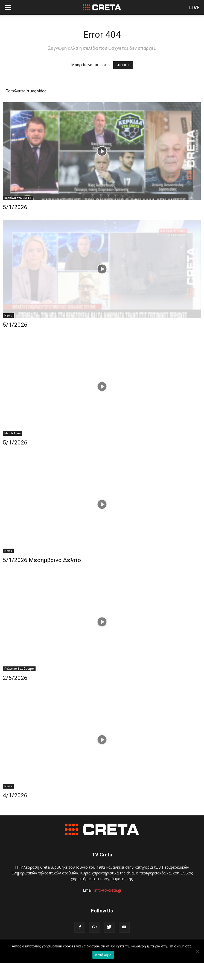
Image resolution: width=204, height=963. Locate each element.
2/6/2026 (15, 678)
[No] (197, 951)
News (8, 315)
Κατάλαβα (103, 955)
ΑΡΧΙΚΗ (123, 65)
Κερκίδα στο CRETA (17, 198)
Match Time (12, 433)
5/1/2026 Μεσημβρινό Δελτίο (42, 560)
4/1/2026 (15, 795)
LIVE (194, 7)
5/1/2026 (15, 207)
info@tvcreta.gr (107, 890)
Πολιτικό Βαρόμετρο (19, 669)
